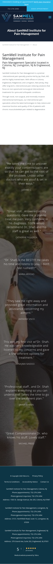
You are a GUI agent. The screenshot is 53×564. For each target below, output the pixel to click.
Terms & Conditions (12, 482)
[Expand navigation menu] (50, 17)
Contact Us (44, 482)
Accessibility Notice (30, 482)
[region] (26, 303)
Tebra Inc (26, 476)
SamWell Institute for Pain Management (15, 45)
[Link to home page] (23, 17)
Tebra (37, 555)
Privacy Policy (37, 476)
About (35, 45)
